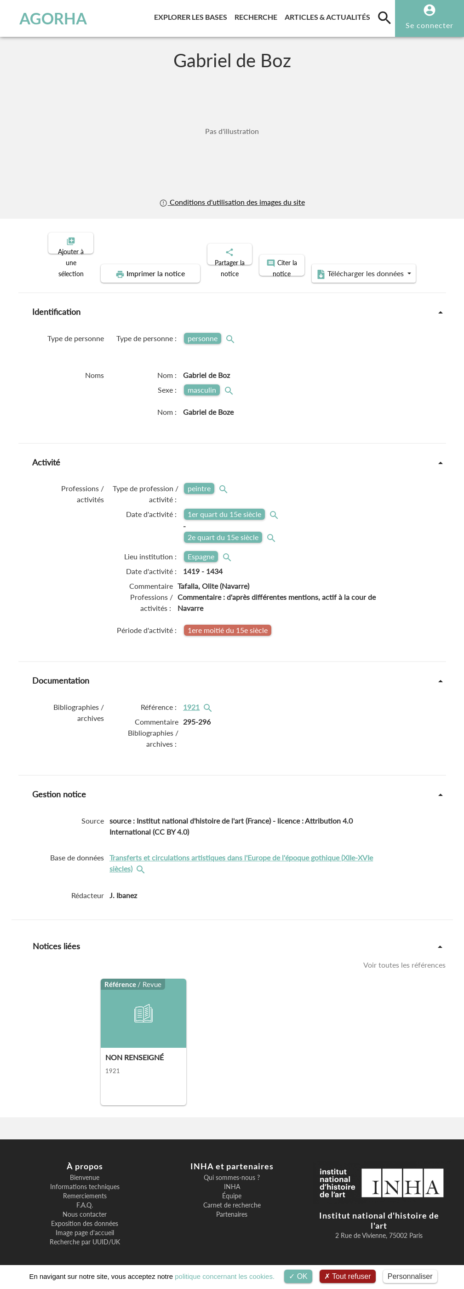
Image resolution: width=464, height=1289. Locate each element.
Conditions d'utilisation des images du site (231, 202)
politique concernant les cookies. (225, 1276)
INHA (232, 1179)
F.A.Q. (84, 1197)
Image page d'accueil (85, 1225)
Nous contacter (85, 1206)
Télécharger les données (335, 266)
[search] (384, 17)
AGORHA (47, 18)
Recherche (258, 15)
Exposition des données (84, 1216)
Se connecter (429, 25)
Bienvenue (84, 1169)
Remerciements (85, 1188)
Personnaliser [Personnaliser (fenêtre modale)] (410, 1276)
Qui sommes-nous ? (232, 1169)
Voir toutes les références (404, 957)
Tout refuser (347, 1276)
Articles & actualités (329, 15)
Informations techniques (85, 1179)
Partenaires (231, 1206)
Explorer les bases (192, 15)
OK (298, 1276)
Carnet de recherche (232, 1197)
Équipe (231, 1188)
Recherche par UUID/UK (85, 1234)
